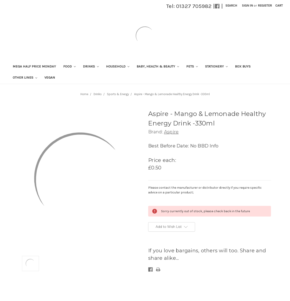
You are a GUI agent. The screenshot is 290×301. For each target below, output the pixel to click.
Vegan (49, 77)
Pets (192, 66)
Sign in (247, 5)
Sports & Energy (118, 94)
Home (84, 94)
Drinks (91, 66)
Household (117, 66)
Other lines (25, 77)
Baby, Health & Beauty (158, 66)
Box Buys (243, 66)
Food (69, 66)
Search (231, 5)
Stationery (216, 66)
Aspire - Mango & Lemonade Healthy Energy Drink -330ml (172, 94)
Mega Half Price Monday (34, 66)
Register (265, 5)
